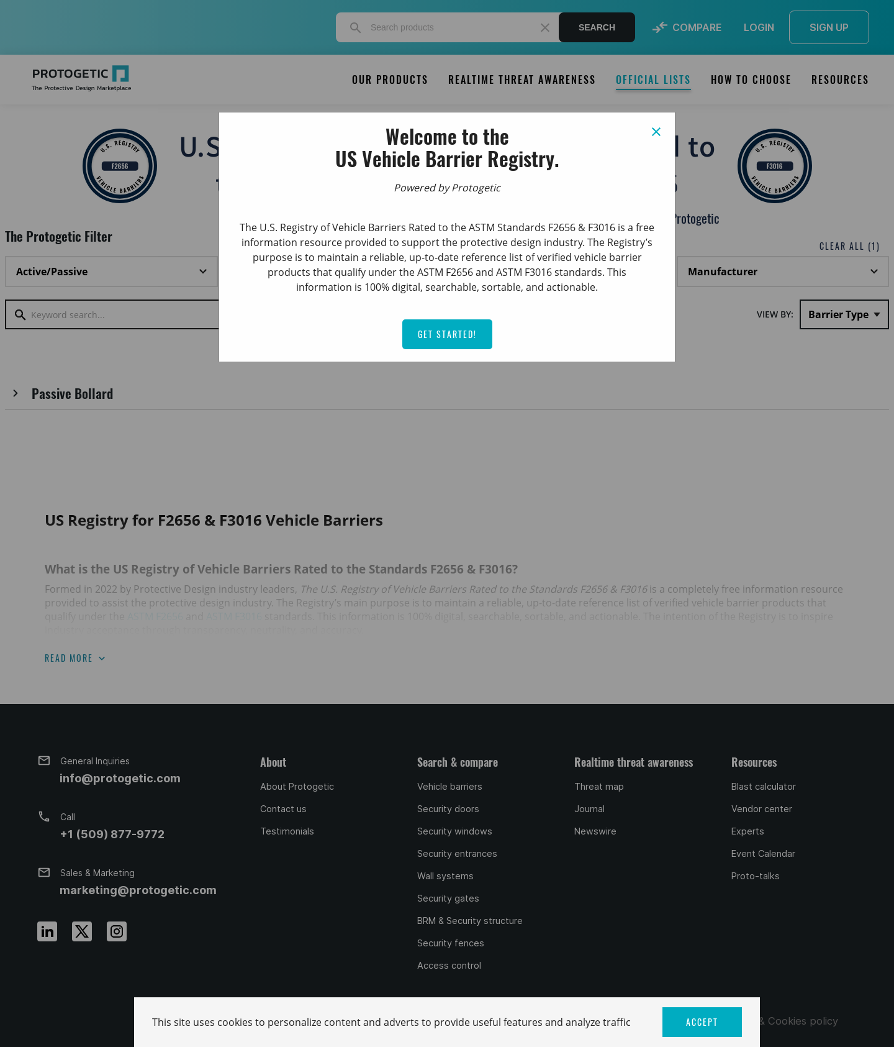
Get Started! (447, 334)
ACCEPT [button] (702, 1021)
